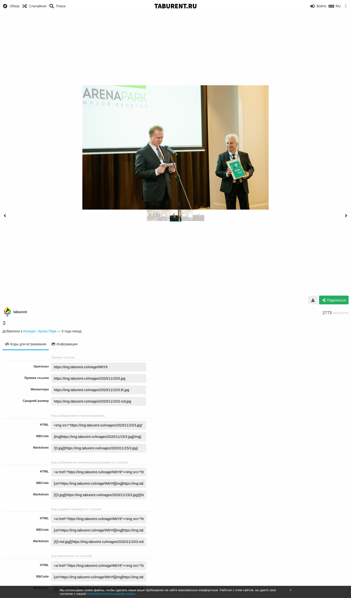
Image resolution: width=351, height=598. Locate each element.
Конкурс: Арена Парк (39, 331)
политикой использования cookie (111, 594)
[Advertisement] (175, 49)
